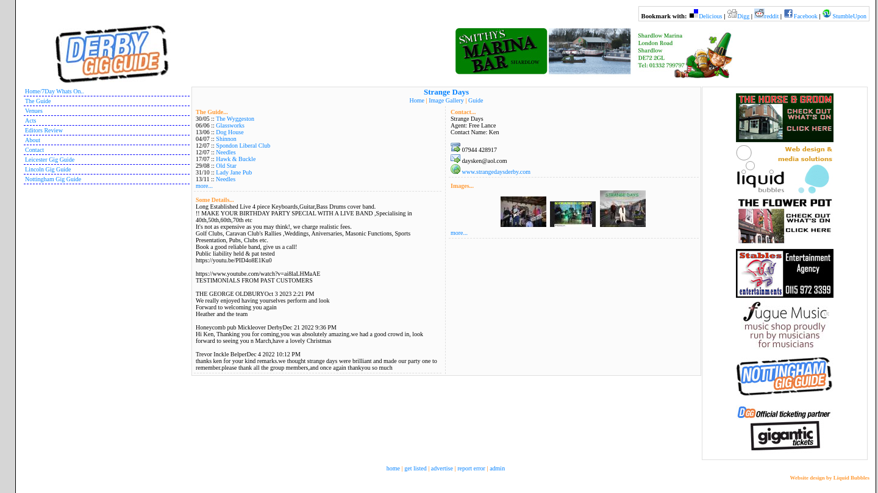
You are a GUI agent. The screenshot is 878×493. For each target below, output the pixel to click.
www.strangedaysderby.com (496, 171)
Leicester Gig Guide (49, 159)
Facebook (806, 16)
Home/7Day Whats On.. (54, 91)
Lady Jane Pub (234, 172)
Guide (475, 100)
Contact (34, 149)
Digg (743, 16)
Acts (30, 120)
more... (204, 185)
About (32, 140)
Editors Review (44, 130)
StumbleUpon (849, 16)
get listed (415, 468)
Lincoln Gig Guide (48, 169)
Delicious (710, 16)
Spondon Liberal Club (243, 145)
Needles (225, 152)
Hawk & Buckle (235, 159)
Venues (34, 110)
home (393, 468)
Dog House (229, 132)
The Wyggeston (235, 118)
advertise (442, 468)
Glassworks (230, 125)
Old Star (226, 165)
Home (417, 100)
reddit (772, 16)
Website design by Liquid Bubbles (829, 478)
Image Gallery (446, 100)
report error (471, 468)
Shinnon (226, 138)
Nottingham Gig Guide (53, 179)
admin (497, 468)
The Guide (38, 101)
